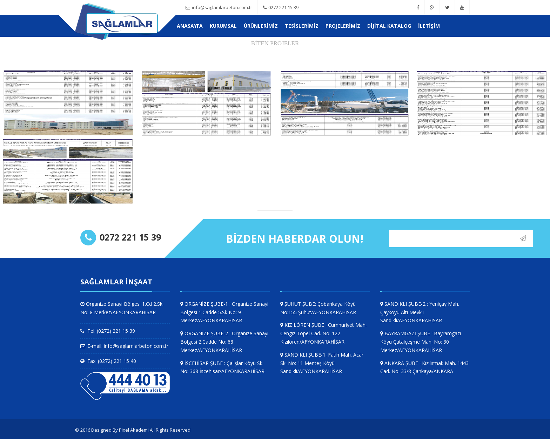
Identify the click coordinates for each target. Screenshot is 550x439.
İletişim (429, 25)
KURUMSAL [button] (223, 25)
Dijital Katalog (389, 25)
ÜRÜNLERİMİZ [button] (261, 25)
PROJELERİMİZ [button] (343, 25)
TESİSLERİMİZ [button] (301, 25)
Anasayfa (190, 25)
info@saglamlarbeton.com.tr (219, 7)
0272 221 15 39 (281, 7)
